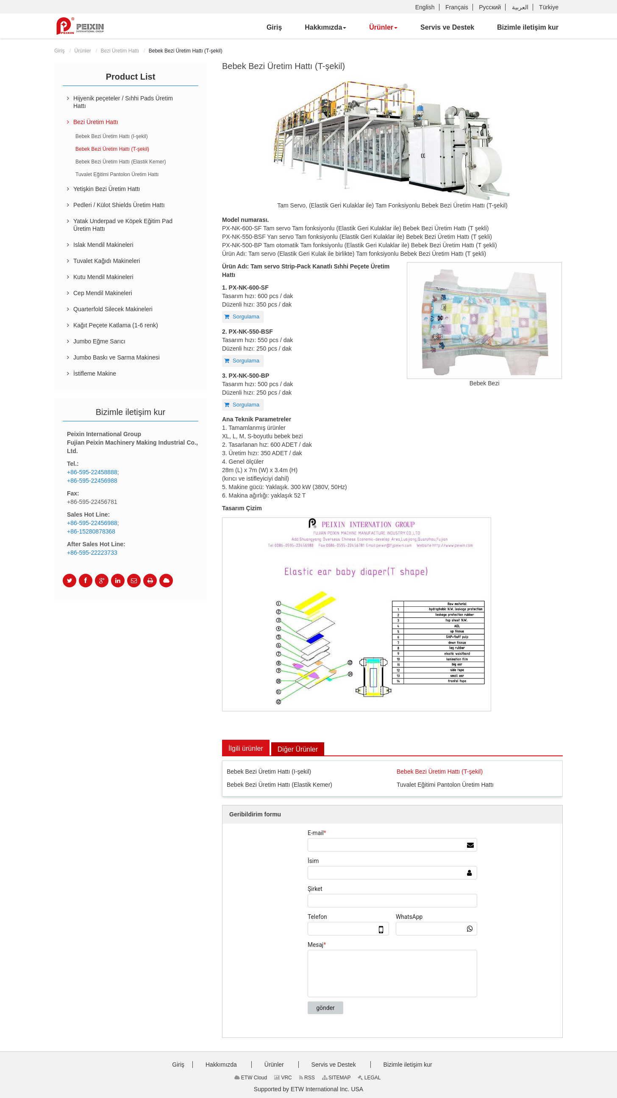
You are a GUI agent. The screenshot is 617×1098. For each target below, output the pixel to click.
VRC (283, 1078)
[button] (325, 27)
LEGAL (369, 1078)
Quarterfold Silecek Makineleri (113, 309)
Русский (490, 7)
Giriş (59, 51)
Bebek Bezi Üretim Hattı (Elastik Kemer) (279, 784)
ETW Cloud (250, 1078)
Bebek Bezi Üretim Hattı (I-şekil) (269, 771)
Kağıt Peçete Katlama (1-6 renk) (115, 325)
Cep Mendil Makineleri (102, 293)
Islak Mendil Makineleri (103, 244)
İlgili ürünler (245, 748)
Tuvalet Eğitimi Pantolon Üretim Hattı (445, 784)
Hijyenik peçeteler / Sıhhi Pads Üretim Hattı (123, 102)
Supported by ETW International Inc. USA (308, 1089)
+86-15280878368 (91, 531)
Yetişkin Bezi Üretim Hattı (106, 188)
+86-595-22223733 (92, 552)
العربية (520, 7)
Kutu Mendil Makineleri (103, 277)
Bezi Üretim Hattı (119, 51)
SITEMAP (336, 1078)
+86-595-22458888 (92, 472)
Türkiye (549, 7)
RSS (307, 1078)
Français (456, 7)
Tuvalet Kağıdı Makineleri (106, 260)
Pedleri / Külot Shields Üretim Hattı (119, 205)
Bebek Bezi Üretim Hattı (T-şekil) (440, 771)
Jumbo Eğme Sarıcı (99, 341)
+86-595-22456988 (92, 480)
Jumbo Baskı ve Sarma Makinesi (116, 357)
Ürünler (82, 51)
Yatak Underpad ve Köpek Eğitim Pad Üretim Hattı (122, 225)
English (425, 7)
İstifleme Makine (94, 373)
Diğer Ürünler (298, 749)
